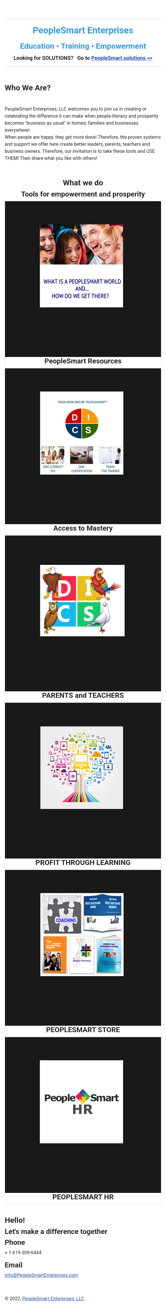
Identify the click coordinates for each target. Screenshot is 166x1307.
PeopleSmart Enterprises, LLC (53, 1298)
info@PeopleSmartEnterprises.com (41, 1275)
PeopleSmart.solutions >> (121, 58)
